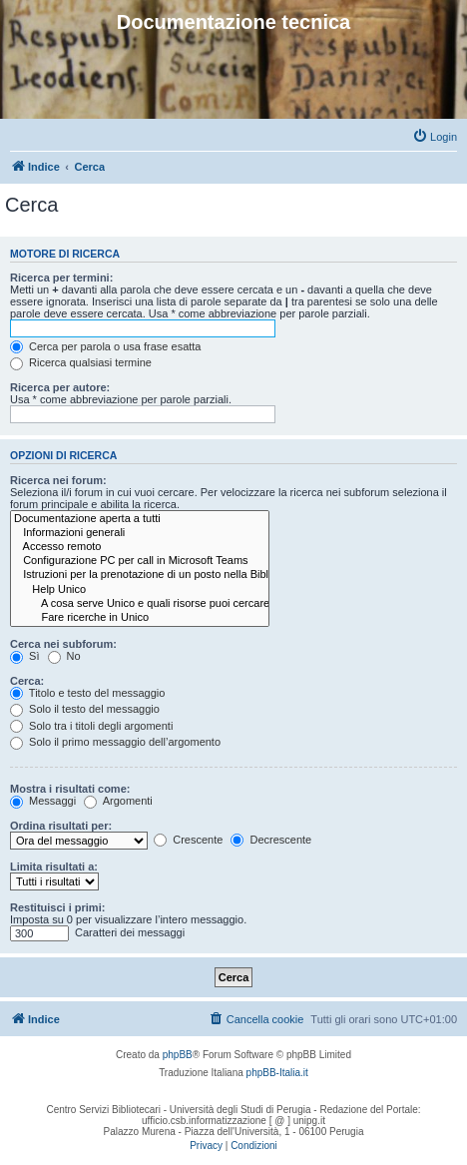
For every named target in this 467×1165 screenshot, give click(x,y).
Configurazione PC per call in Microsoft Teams (139, 561)
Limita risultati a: (54, 867)
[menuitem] (434, 137)
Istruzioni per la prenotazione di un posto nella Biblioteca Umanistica (139, 575)
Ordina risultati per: (61, 826)
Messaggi (43, 801)
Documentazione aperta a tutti (139, 519)
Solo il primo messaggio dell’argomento (115, 742)
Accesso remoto (139, 547)
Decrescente (271, 840)
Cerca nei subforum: (63, 644)
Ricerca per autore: (60, 387)
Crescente (188, 840)
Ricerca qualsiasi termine (81, 362)
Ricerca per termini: (61, 278)
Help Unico (139, 590)
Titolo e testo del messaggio (87, 693)
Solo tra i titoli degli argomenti (91, 726)
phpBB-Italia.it (277, 1072)
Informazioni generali (139, 533)
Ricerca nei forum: (58, 480)
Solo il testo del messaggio (85, 709)
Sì (24, 656)
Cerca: (27, 681)
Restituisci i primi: (57, 907)
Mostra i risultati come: (70, 789)
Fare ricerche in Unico (139, 618)
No (64, 656)
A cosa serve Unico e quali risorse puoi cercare (139, 604)
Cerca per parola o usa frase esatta (105, 346)
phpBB (178, 1054)
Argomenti (118, 801)
